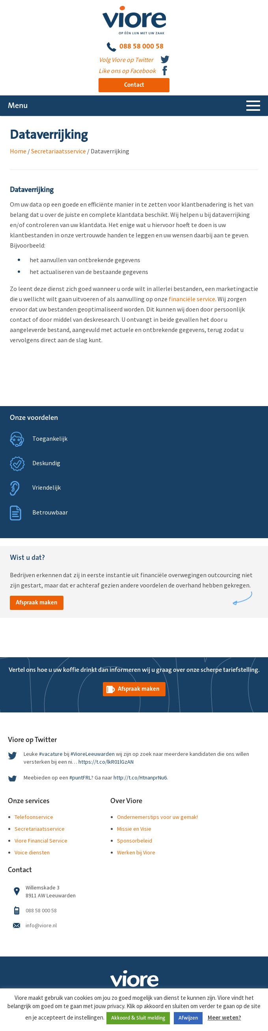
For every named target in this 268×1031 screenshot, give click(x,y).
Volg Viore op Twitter (126, 59)
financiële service (192, 299)
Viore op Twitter (32, 740)
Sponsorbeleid (134, 840)
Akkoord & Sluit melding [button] (138, 1018)
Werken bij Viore (136, 852)
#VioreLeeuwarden (93, 753)
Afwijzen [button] (188, 1018)
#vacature (51, 753)
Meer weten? (224, 1017)
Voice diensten (32, 852)
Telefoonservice (34, 816)
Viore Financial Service (41, 840)
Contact (134, 85)
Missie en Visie (134, 828)
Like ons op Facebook (127, 71)
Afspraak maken (37, 602)
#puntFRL (80, 777)
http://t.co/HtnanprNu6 (140, 777)
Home (18, 151)
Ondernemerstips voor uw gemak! (157, 816)
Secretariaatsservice (58, 151)
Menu (18, 105)
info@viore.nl (41, 925)
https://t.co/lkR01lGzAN (106, 761)
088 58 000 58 (135, 47)
